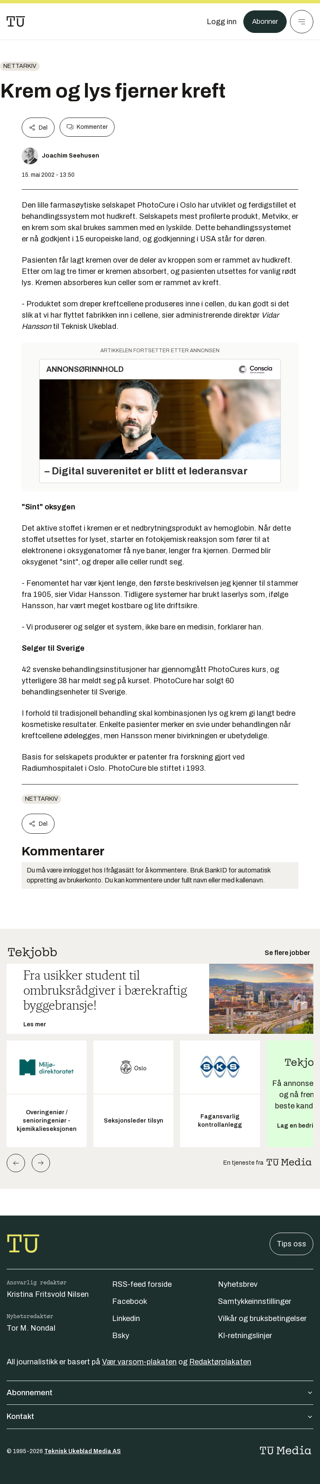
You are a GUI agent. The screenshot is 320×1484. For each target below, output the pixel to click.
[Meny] (301, 21)
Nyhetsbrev (238, 1284)
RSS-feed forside (142, 1284)
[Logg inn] (219, 22)
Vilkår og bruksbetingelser (262, 1318)
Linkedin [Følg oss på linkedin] (126, 1318)
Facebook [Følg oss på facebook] (129, 1301)
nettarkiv (19, 66)
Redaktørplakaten (220, 1362)
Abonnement (160, 1393)
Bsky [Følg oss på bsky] (120, 1335)
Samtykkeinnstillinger (254, 1301)
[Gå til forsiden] (16, 21)
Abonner (263, 22)
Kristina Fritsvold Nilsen (48, 1294)
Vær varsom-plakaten (139, 1362)
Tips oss (291, 1244)
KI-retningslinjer (245, 1335)
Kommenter (87, 127)
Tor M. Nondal (31, 1328)
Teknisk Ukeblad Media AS (82, 1451)
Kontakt (160, 1416)
